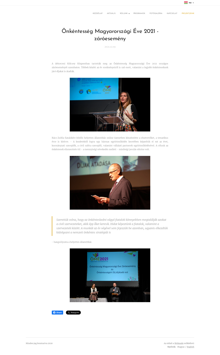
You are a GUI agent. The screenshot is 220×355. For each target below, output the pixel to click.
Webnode (179, 343)
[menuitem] (166, 13)
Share (57, 312)
